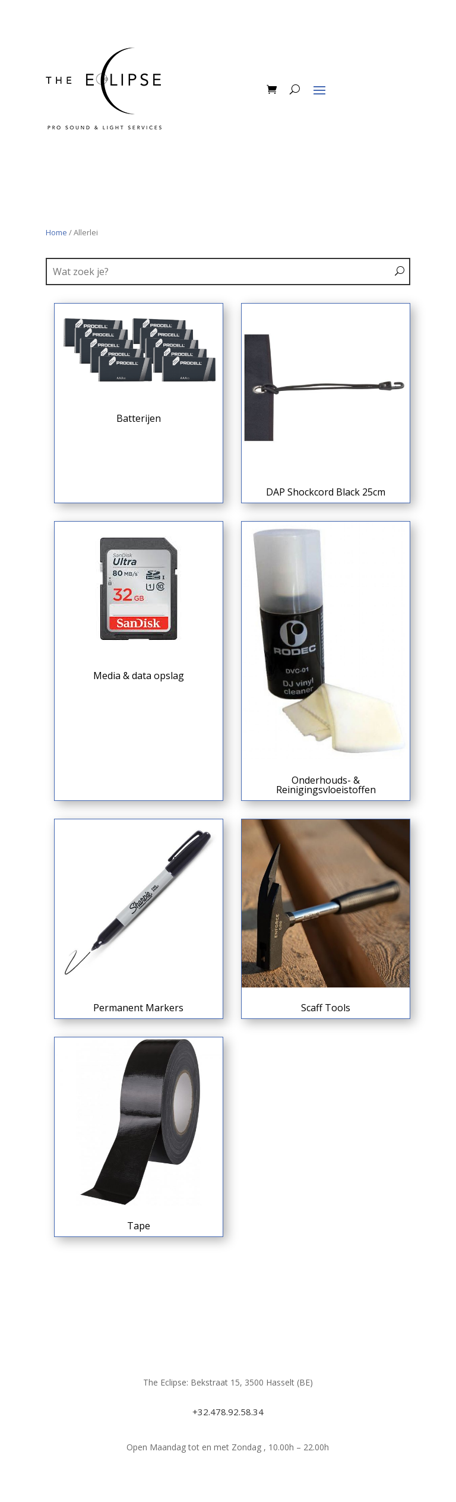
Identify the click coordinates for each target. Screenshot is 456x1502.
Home (56, 232)
